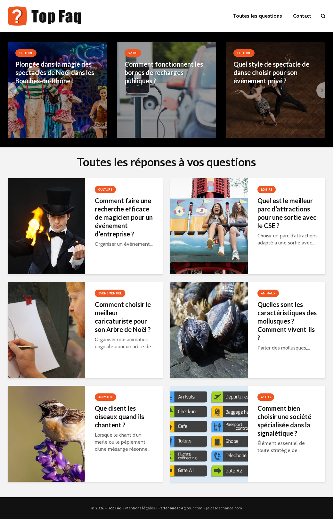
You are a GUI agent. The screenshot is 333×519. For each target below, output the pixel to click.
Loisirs (266, 189)
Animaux (268, 293)
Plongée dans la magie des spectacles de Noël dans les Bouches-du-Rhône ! (54, 72)
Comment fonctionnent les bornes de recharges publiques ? (164, 72)
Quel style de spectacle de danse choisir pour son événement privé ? (271, 72)
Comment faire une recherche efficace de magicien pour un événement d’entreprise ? (124, 217)
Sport (133, 53)
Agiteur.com (191, 508)
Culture (26, 53)
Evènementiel (110, 293)
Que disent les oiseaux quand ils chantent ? (119, 416)
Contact (302, 16)
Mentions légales (140, 508)
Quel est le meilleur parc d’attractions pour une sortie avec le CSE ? (286, 213)
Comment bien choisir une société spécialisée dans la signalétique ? (284, 420)
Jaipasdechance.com (224, 508)
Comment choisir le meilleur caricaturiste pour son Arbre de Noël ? (123, 317)
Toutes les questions (257, 16)
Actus (266, 397)
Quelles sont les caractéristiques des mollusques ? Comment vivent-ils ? (287, 321)
